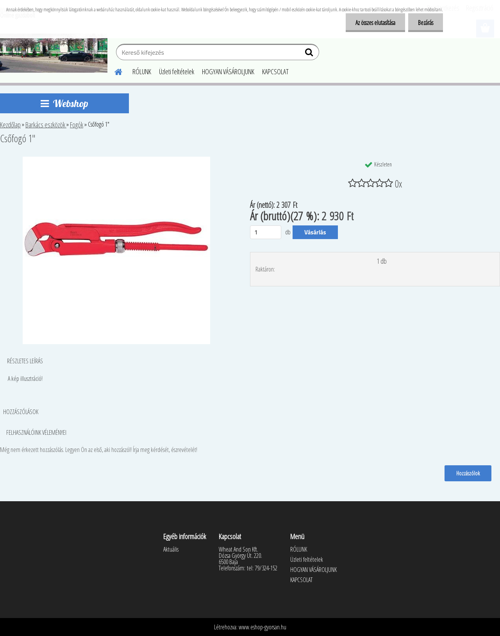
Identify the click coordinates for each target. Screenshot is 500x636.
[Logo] (53, 53)
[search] (310, 54)
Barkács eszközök (45, 124)
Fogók (76, 124)
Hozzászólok (468, 473)
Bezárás (425, 22)
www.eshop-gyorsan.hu (262, 627)
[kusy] (265, 232)
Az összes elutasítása (375, 22)
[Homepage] (114, 71)
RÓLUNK (141, 71)
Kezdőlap (10, 124)
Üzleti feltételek (176, 71)
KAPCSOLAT (275, 71)
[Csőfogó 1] (116, 159)
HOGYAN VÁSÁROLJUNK (228, 71)
